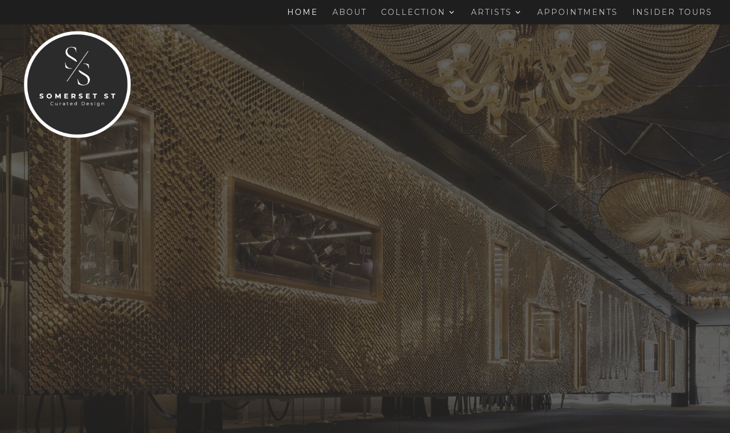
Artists (491, 12)
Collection (413, 12)
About (349, 12)
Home (302, 12)
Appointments (577, 12)
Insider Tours (672, 12)
